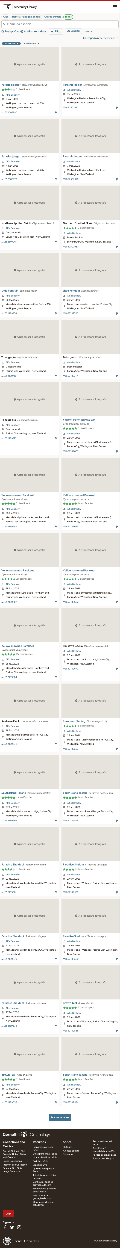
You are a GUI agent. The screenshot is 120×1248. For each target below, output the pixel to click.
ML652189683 (70, 451)
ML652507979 (9, 179)
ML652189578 (9, 1026)
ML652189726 (9, 313)
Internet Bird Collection (15, 1165)
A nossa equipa (71, 1151)
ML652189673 (70, 669)
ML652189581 (9, 892)
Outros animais (52, 17)
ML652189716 (8, 376)
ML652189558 (70, 1031)
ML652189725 (70, 313)
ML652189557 (9, 1102)
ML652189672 (9, 744)
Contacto (68, 1154)
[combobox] (62, 24)
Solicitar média (40, 1161)
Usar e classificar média (45, 1157)
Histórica (67, 1147)
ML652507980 (9, 112)
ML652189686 (9, 526)
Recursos (39, 1142)
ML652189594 (70, 820)
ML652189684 (9, 677)
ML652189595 (9, 820)
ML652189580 (70, 959)
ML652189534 (70, 1102)
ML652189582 (70, 892)
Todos (68, 17)
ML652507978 (70, 179)
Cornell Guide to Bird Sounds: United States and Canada (14, 1154)
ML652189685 (70, 526)
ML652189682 (70, 602)
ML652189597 (70, 749)
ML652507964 (9, 242)
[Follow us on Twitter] (12, 1227)
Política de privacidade (104, 1155)
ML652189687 (9, 602)
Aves (5, 17)
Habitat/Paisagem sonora (26, 17)
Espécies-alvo (40, 1165)
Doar (8, 1213)
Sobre (67, 1142)
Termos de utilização (103, 1158)
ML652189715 (8, 438)
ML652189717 (70, 376)
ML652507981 (70, 107)
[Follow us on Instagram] (19, 1227)
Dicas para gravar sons (45, 1154)
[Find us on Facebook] (5, 1227)
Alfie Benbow (13, 95)
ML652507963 (71, 247)
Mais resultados (60, 1117)
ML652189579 (9, 959)
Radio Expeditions (12, 1161)
